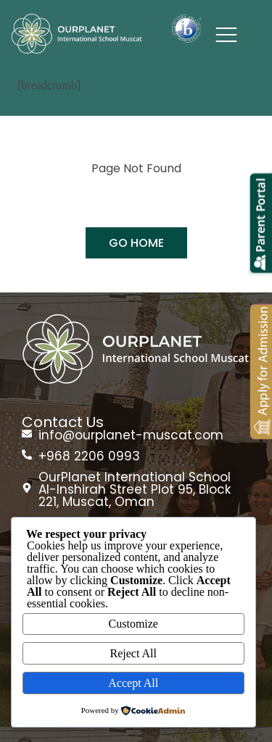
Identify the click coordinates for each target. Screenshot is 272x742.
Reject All (133, 653)
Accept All (133, 683)
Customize (133, 623)
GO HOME (136, 243)
